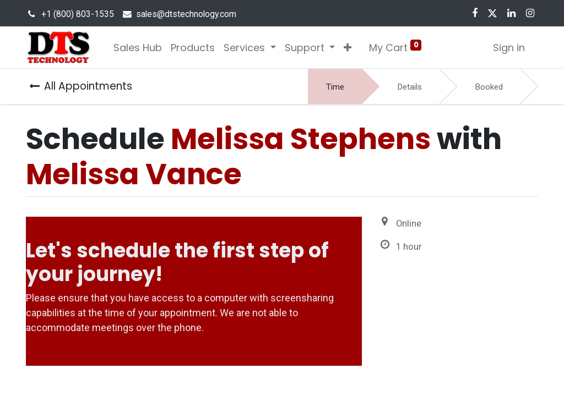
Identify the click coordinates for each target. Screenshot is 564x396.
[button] (347, 47)
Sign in (509, 47)
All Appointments (80, 86)
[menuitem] (137, 47)
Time (335, 87)
